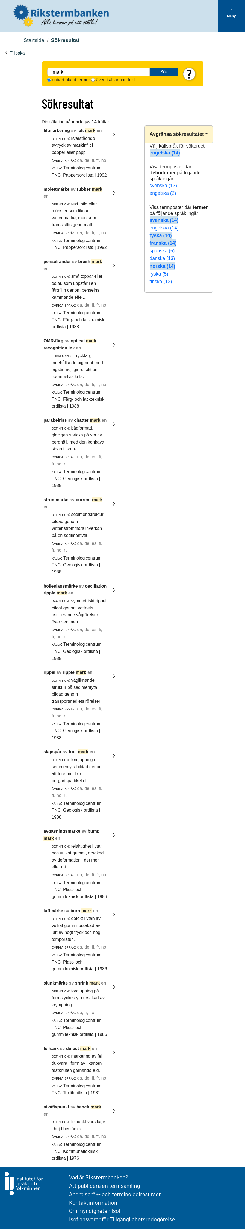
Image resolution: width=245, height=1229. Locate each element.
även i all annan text (115, 79)
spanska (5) (162, 250)
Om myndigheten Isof (95, 1210)
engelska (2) (163, 193)
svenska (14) (164, 220)
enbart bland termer (71, 79)
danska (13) (162, 258)
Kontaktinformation (93, 1202)
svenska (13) (163, 185)
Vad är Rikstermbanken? (98, 1177)
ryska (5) (159, 274)
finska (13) (161, 281)
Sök (164, 72)
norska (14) (162, 266)
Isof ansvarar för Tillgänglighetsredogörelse (122, 1219)
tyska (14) (161, 235)
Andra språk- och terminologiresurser (115, 1194)
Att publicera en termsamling (104, 1185)
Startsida (33, 40)
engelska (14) (165, 153)
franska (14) (163, 243)
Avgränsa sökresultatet (177, 134)
